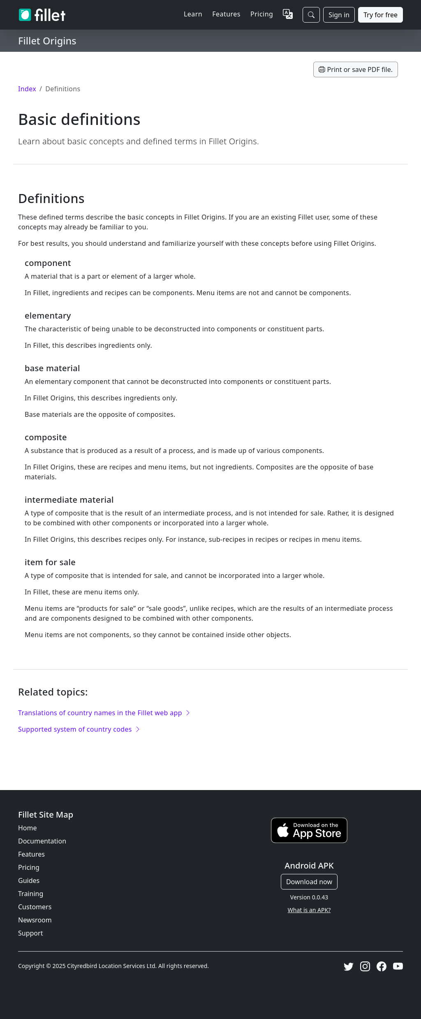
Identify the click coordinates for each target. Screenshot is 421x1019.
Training (30, 893)
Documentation (42, 841)
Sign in (338, 14)
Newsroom (35, 919)
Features (31, 854)
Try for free (380, 14)
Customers (34, 906)
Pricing (261, 13)
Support (30, 933)
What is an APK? (309, 910)
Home (27, 827)
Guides (28, 880)
